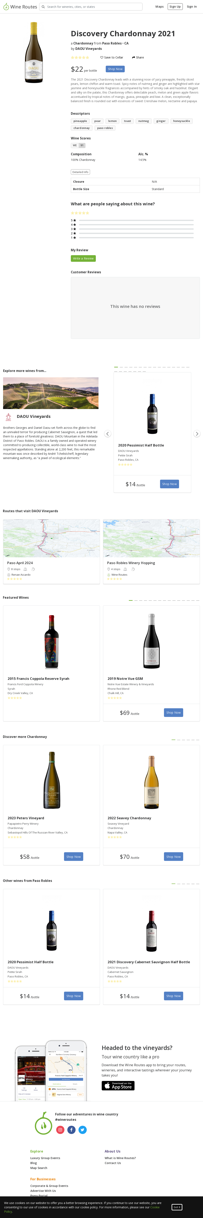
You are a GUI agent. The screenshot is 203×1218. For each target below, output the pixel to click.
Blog (33, 1163)
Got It (177, 1207)
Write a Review (83, 258)
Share (138, 57)
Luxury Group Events (45, 1158)
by (86, 49)
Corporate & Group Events (49, 1186)
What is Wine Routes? (120, 1158)
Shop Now (115, 69)
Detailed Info (80, 172)
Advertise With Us (43, 1191)
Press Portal (38, 1196)
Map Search (38, 1168)
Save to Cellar (111, 57)
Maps (160, 6)
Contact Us (113, 1163)
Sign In (192, 6)
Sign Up (175, 6)
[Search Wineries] (90, 7)
